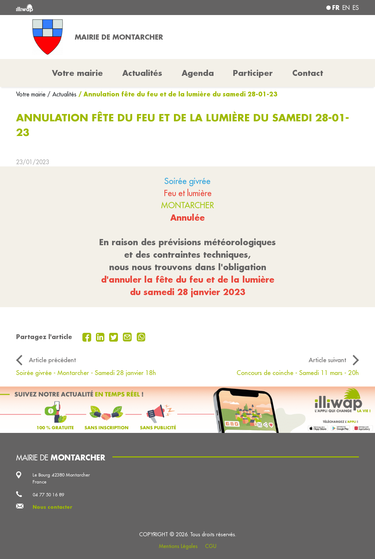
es (356, 7)
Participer (253, 73)
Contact (307, 73)
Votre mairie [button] (77, 73)
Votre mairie (31, 94)
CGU (210, 546)
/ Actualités (62, 94)
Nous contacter (53, 507)
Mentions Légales (178, 546)
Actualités (142, 73)
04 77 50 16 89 (48, 494)
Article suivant (327, 360)
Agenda (198, 73)
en (346, 7)
